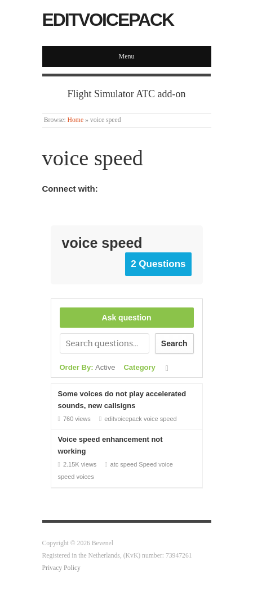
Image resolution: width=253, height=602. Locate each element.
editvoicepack (123, 418)
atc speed (123, 464)
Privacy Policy (61, 568)
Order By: (88, 367)
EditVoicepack (108, 20)
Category (139, 367)
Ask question (127, 317)
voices (85, 476)
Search (174, 343)
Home (76, 120)
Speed (148, 464)
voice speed (160, 418)
